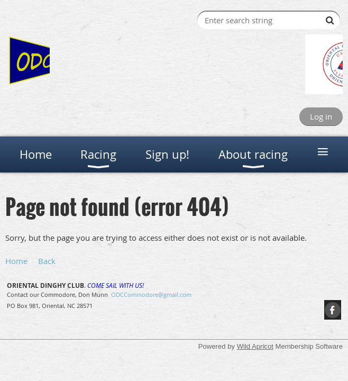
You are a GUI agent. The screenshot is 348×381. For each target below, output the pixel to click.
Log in (321, 116)
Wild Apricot (255, 346)
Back (47, 261)
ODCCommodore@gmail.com (151, 294)
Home (16, 261)
